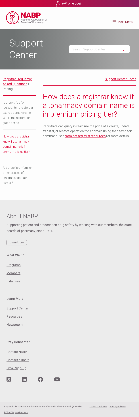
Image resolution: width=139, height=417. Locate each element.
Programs (14, 265)
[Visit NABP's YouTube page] (57, 379)
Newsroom (15, 324)
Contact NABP (17, 352)
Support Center (17, 308)
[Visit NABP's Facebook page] (40, 379)
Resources (14, 316)
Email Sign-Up (16, 368)
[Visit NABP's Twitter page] (9, 379)
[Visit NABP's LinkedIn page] (24, 379)
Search (124, 49)
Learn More (17, 242)
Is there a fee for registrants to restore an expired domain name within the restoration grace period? (18, 112)
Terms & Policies (98, 406)
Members (13, 273)
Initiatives (13, 281)
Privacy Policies (118, 406)
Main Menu (125, 22)
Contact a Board (18, 360)
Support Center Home (120, 79)
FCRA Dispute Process (16, 412)
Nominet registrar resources (85, 136)
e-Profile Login (72, 3)
